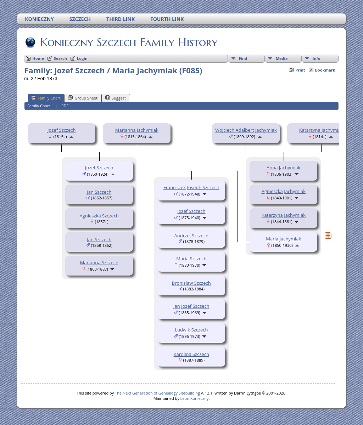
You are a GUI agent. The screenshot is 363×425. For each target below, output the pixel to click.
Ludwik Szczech (191, 330)
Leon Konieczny (194, 398)
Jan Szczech (99, 192)
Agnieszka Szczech (99, 215)
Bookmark (325, 70)
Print (300, 70)
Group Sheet (82, 98)
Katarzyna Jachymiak (321, 130)
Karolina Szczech (192, 354)
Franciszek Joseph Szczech (191, 187)
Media (282, 58)
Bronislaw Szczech (191, 283)
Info (316, 58)
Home (38, 58)
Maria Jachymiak (283, 239)
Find (243, 58)
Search (60, 58)
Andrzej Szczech (191, 235)
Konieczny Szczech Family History (128, 42)
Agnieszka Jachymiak (284, 191)
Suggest (115, 98)
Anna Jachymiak (284, 167)
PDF (64, 105)
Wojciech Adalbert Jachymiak (246, 130)
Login (82, 58)
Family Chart (45, 98)
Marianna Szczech (99, 262)
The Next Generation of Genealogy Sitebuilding (157, 393)
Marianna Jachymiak (136, 130)
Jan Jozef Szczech (191, 306)
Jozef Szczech (62, 130)
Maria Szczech (191, 258)
